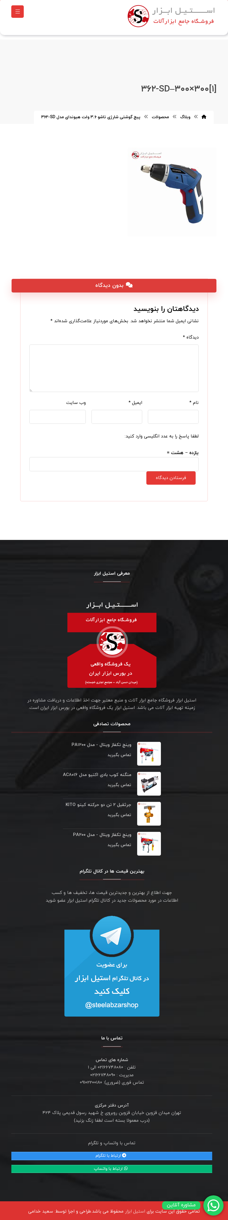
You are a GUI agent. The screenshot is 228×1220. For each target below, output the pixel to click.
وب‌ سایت (76, 400)
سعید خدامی (40, 1208)
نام (194, 400)
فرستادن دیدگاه (171, 475)
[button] (17, 13)
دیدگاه (191, 334)
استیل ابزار (135, 1208)
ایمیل (135, 400)
